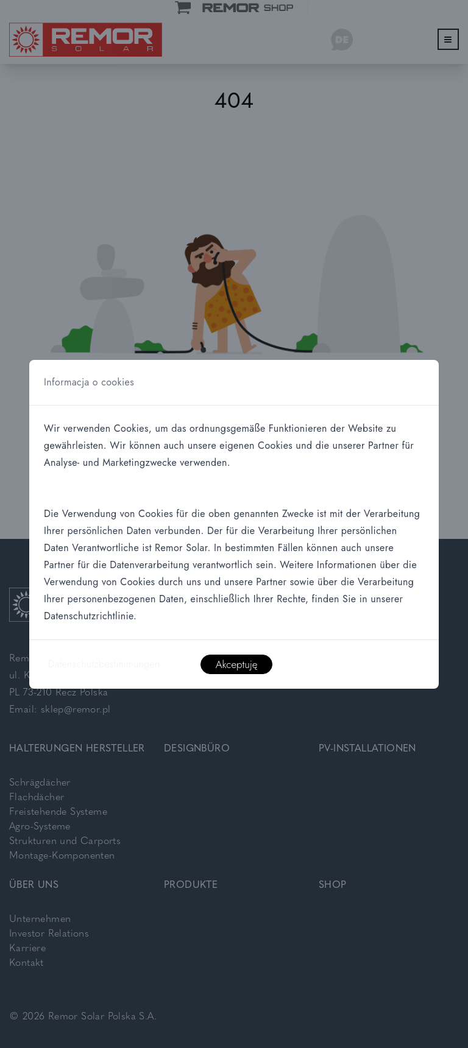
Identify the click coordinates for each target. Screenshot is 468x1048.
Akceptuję (237, 664)
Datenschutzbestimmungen (104, 664)
